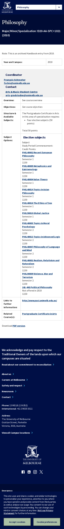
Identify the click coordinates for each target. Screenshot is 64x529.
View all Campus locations (16, 432)
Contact (6, 397)
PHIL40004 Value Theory (35, 179)
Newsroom (8, 391)
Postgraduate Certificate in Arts (39, 313)
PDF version (19, 325)
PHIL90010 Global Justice (35, 213)
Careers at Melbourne (13, 379)
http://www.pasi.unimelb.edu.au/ (39, 300)
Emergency (7, 490)
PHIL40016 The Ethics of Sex (37, 202)
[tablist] (39, 7)
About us (6, 374)
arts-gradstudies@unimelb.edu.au (24, 95)
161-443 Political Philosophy (37, 287)
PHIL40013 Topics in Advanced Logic (41, 236)
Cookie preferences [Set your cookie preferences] (47, 521)
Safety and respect (12, 385)
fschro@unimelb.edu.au (17, 83)
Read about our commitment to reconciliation (26, 364)
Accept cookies (17, 521)
